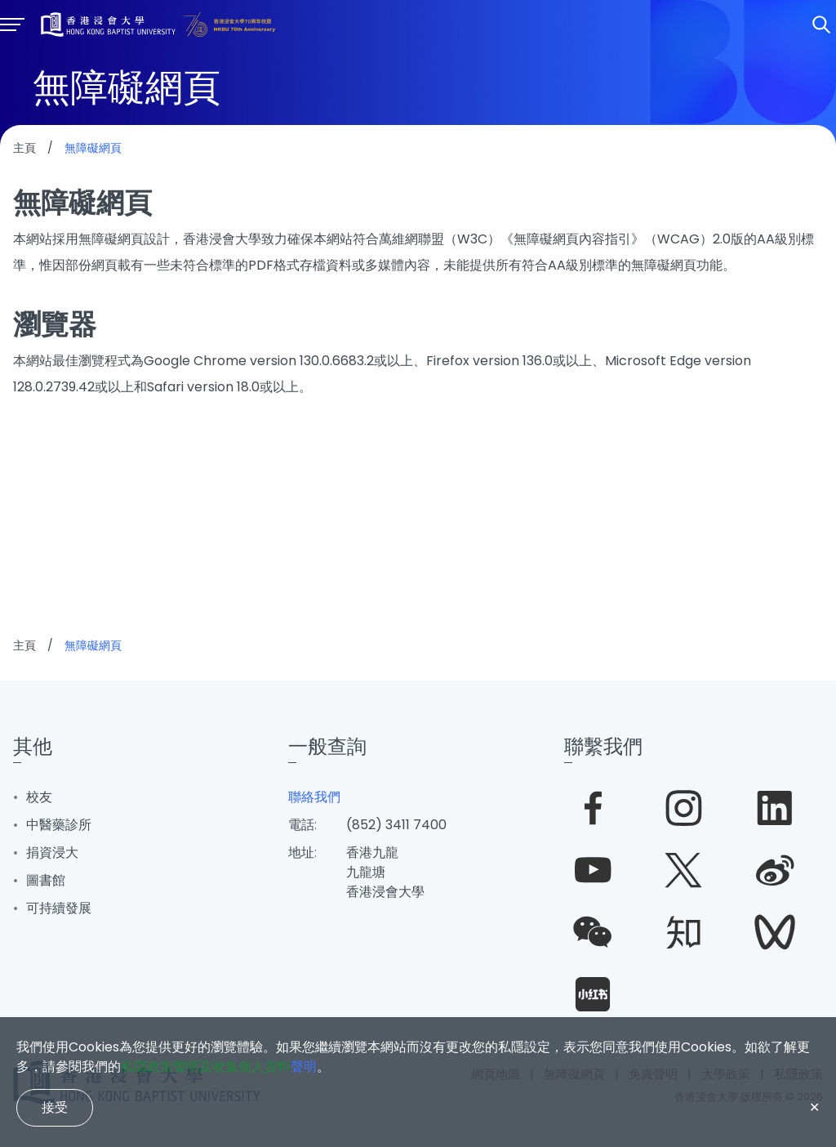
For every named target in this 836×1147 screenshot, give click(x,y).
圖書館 (45, 880)
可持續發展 (58, 908)
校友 (39, 797)
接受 (55, 1107)
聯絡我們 (314, 797)
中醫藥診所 (58, 824)
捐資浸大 (52, 852)
